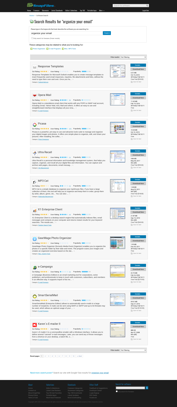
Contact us (32, 390)
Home (32, 15)
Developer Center (95, 390)
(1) (70, 157)
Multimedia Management (45, 196)
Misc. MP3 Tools (70, 49)
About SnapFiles (34, 393)
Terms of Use (33, 398)
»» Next (79, 356)
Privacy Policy (33, 395)
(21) (70, 129)
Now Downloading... (75, 398)
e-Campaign (45, 266)
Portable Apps (51, 395)
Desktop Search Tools (45, 225)
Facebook (93, 398)
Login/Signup (94, 393)
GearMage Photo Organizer (54, 238)
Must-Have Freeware (53, 398)
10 (73, 356)
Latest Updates (73, 395)
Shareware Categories (75, 390)
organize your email (100, 373)
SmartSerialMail (48, 295)
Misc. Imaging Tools (44, 254)
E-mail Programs (55, 49)
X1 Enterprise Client (50, 209)
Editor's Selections (52, 388)
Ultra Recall (45, 152)
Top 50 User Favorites (54, 393)
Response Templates (51, 66)
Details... (138, 65)
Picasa (42, 123)
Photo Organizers (39, 49)
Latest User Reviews (53, 390)
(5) (70, 100)
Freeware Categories (75, 388)
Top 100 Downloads (75, 393)
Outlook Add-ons (43, 82)
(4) (70, 214)
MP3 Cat (43, 180)
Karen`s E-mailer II (49, 323)
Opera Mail (44, 95)
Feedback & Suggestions (98, 388)
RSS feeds (93, 395)
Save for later (137, 82)
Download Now (138, 69)
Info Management (43, 168)
